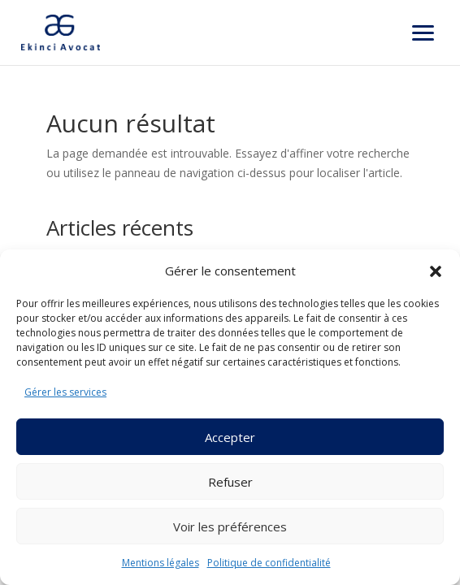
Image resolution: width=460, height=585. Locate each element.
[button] (435, 271)
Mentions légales (160, 563)
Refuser (230, 482)
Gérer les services (65, 392)
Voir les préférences (230, 526)
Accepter (230, 437)
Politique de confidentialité (269, 563)
